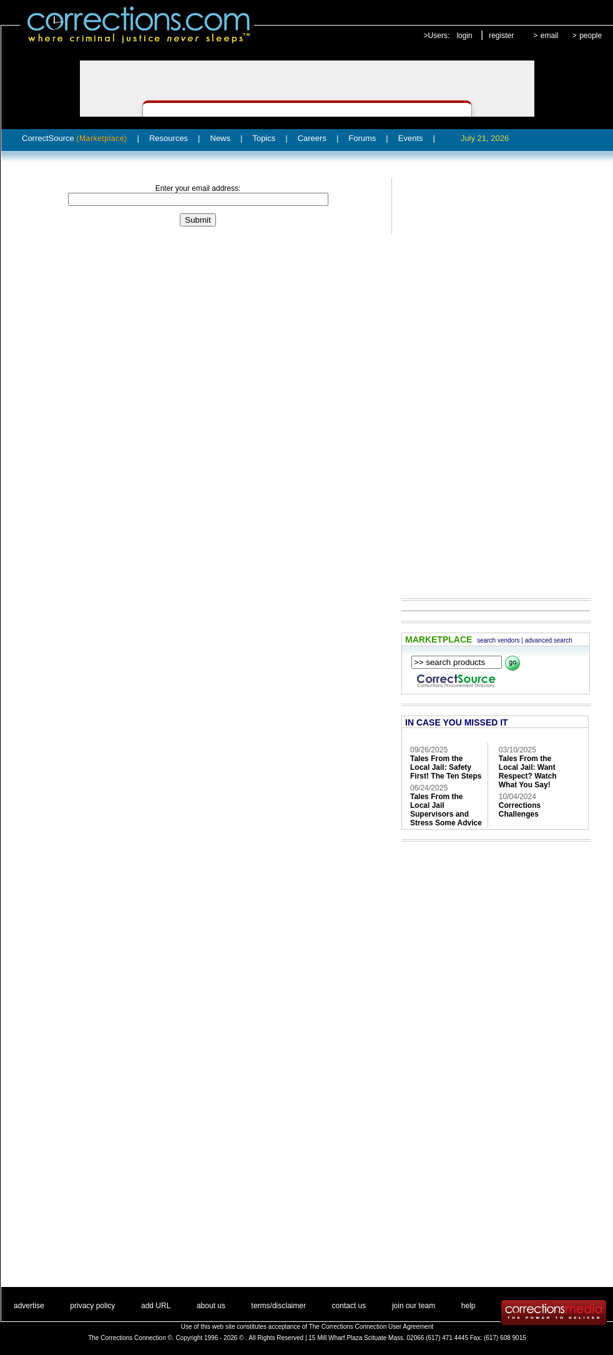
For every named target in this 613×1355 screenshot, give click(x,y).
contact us (349, 1305)
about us (211, 1305)
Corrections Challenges (520, 809)
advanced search (548, 640)
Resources (168, 138)
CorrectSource (74, 138)
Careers (312, 138)
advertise (29, 1305)
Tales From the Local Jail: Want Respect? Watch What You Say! (528, 771)
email (550, 35)
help (468, 1305)
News (220, 138)
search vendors (498, 640)
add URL (155, 1305)
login (464, 35)
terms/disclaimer (279, 1305)
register (501, 35)
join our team (413, 1305)
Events (410, 138)
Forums (362, 138)
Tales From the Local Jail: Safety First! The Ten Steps (445, 767)
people (590, 35)
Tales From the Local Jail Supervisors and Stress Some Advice (446, 809)
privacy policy (92, 1305)
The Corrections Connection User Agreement (371, 1326)
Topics (263, 138)
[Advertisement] (484, 379)
